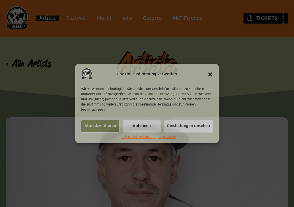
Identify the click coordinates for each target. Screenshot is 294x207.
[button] (210, 74)
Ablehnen (142, 126)
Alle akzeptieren (100, 126)
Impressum (167, 137)
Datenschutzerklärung (138, 137)
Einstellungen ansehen (188, 126)
